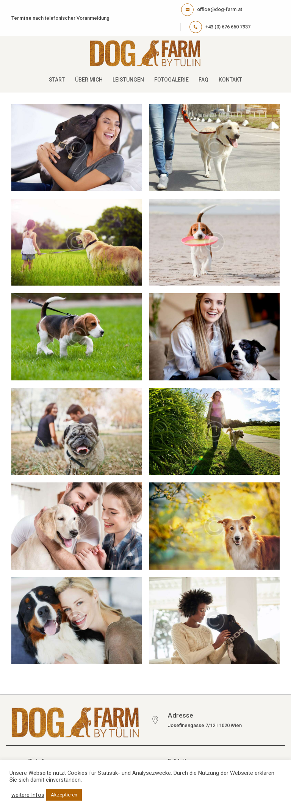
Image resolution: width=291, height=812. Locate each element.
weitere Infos (27, 795)
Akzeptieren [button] (64, 795)
